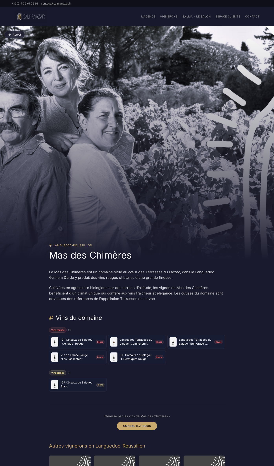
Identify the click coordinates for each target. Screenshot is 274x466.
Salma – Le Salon (196, 16)
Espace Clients (228, 16)
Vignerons (169, 16)
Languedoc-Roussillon (72, 245)
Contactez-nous (137, 425)
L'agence (148, 16)
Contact (252, 16)
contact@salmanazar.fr (56, 3)
